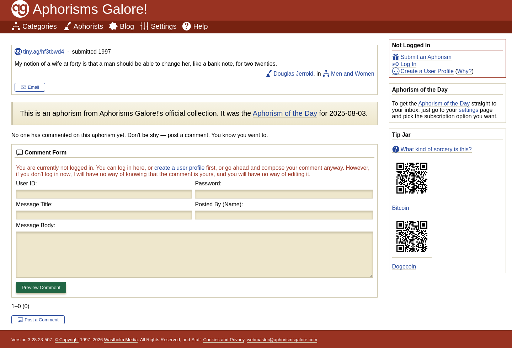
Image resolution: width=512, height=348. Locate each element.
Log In (408, 64)
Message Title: (34, 204)
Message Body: (35, 225)
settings (468, 110)
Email (33, 87)
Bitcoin (400, 208)
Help (200, 26)
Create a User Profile (427, 71)
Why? (464, 71)
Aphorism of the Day (444, 103)
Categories (39, 26)
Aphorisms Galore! (90, 9)
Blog (127, 26)
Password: (208, 183)
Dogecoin (404, 266)
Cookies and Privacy (223, 339)
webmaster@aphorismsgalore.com (282, 339)
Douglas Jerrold (293, 74)
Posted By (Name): (219, 204)
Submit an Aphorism (426, 57)
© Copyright (67, 339)
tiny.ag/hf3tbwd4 (43, 52)
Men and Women (352, 74)
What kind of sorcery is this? (436, 149)
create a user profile (179, 168)
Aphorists (88, 26)
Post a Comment (41, 319)
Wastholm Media (121, 339)
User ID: (26, 183)
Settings (163, 26)
